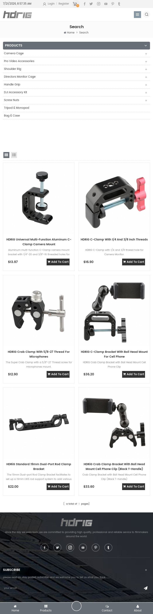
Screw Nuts (11, 100)
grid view (6, 128)
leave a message (76, 606)
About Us (8, 594)
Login (51, 4)
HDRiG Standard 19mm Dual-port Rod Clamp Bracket (38, 439)
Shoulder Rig (12, 69)
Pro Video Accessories (19, 61)
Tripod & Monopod (16, 108)
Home (71, 33)
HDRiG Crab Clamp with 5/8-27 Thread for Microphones (39, 327)
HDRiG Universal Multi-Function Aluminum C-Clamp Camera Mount (38, 215)
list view (14, 128)
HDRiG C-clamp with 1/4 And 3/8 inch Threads (114, 212)
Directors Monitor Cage (20, 76)
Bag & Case (12, 115)
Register (64, 4)
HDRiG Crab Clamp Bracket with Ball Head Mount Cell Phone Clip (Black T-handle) (114, 439)
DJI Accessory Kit (15, 92)
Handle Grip (12, 84)
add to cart (58, 235)
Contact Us (9, 601)
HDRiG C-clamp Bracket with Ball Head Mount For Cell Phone (114, 327)
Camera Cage (14, 53)
